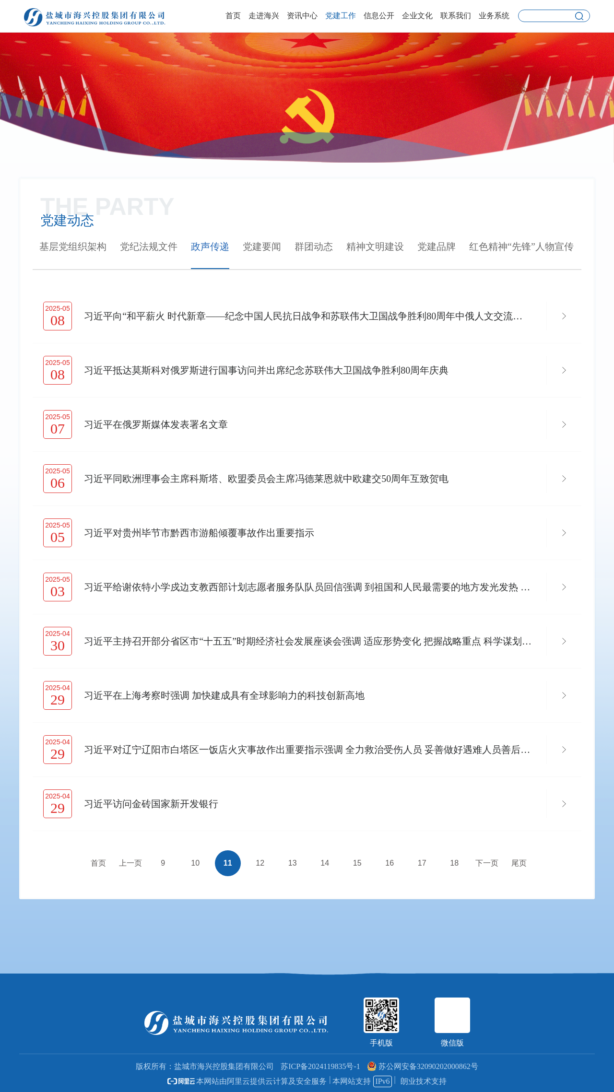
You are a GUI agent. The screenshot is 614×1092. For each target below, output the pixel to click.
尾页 (519, 863)
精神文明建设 (375, 246)
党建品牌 (436, 246)
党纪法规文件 (148, 246)
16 (389, 863)
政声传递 (210, 246)
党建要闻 (262, 246)
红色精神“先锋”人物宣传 (521, 246)
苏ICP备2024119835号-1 (320, 1066)
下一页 (486, 863)
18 (454, 863)
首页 (98, 863)
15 (357, 863)
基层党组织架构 (72, 246)
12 (260, 863)
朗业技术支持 (424, 1081)
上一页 (130, 863)
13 (292, 863)
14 (324, 863)
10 (195, 863)
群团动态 (314, 246)
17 (422, 863)
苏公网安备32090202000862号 (422, 1066)
